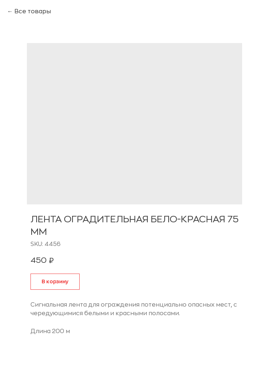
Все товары (32, 11)
